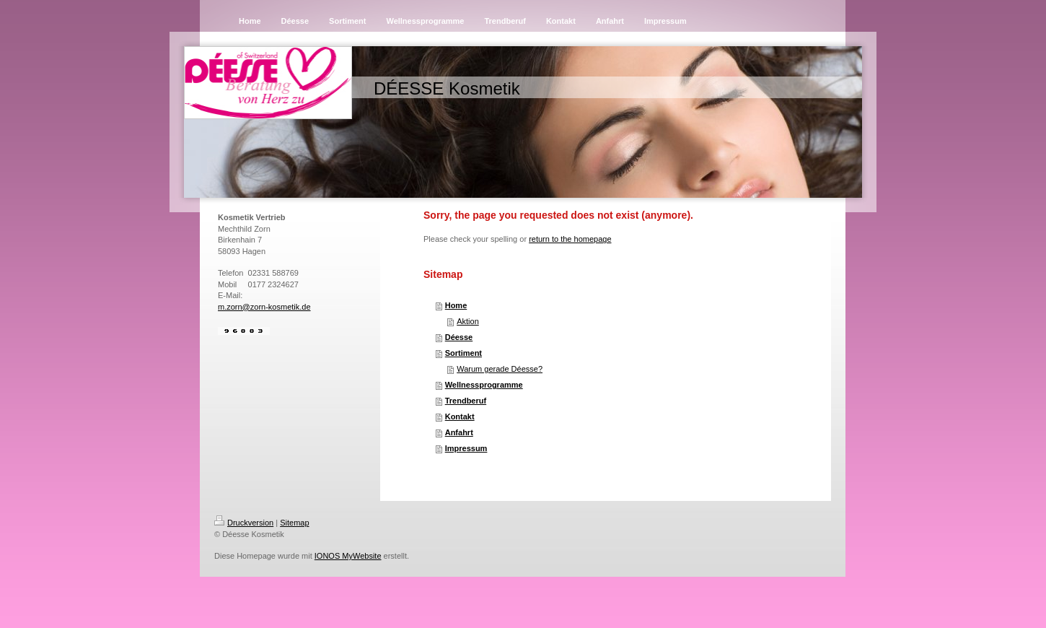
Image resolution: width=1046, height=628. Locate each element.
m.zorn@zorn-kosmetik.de (264, 306)
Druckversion (243, 522)
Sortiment (463, 353)
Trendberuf (465, 400)
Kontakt (460, 416)
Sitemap (294, 522)
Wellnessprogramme (484, 384)
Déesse (459, 337)
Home (456, 305)
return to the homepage (570, 239)
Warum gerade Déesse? (499, 369)
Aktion (468, 321)
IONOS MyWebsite (348, 555)
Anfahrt (459, 432)
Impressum (466, 448)
